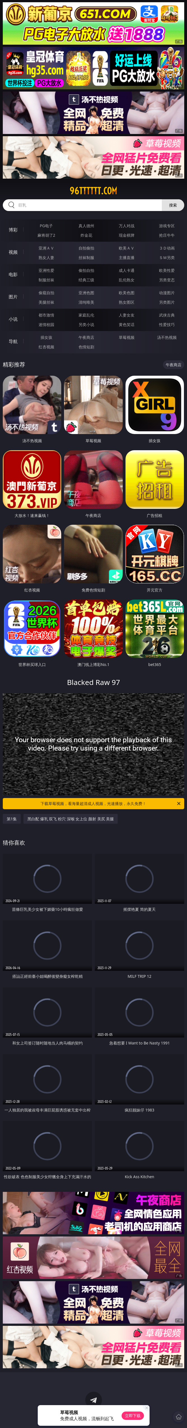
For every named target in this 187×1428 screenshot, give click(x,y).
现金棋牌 (126, 235)
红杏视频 (46, 346)
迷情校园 (46, 324)
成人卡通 (126, 270)
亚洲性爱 (46, 270)
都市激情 (46, 315)
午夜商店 (86, 337)
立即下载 (133, 1415)
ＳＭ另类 (167, 257)
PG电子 (46, 225)
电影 (13, 274)
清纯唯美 (86, 302)
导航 (13, 341)
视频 (13, 252)
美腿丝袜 (46, 302)
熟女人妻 (46, 257)
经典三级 (86, 279)
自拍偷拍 (86, 248)
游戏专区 (167, 225)
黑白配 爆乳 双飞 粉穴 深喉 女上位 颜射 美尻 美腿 (70, 818)
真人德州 (86, 225)
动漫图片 (167, 292)
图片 (13, 297)
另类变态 (167, 279)
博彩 (13, 230)
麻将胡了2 (46, 235)
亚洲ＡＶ (46, 248)
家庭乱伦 (86, 315)
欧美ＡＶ (126, 248)
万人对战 (126, 225)
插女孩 (46, 337)
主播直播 (126, 257)
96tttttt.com (93, 191)
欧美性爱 (167, 270)
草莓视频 (126, 337)
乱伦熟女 (126, 279)
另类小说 (86, 324)
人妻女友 (126, 315)
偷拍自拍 (86, 270)
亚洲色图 (86, 292)
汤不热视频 (167, 337)
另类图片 (167, 302)
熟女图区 (126, 302)
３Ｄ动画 (167, 248)
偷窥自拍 (46, 292)
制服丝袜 (46, 279)
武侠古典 (167, 315)
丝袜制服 (86, 257)
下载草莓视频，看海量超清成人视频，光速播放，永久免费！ (111, 803)
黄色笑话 (126, 324)
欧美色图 (126, 292)
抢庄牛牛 (167, 235)
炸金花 (86, 235)
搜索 (173, 205)
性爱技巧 (167, 324)
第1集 (12, 818)
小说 (13, 319)
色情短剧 (86, 346)
